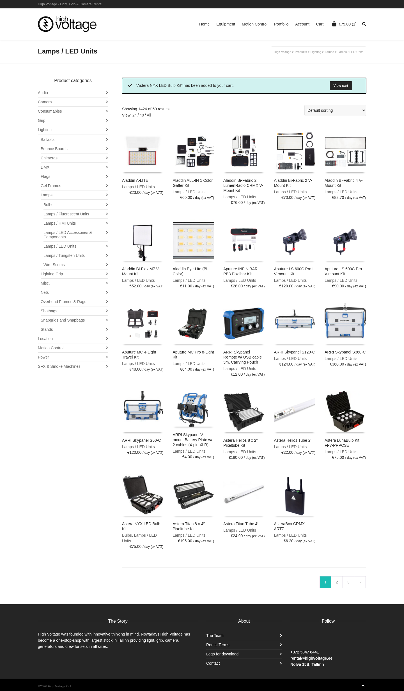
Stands (47, 329)
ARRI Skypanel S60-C (141, 440)
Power (43, 357)
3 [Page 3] (348, 582)
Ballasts (47, 139)
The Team (215, 635)
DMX (45, 167)
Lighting (45, 129)
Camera (45, 102)
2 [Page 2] (337, 582)
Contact (213, 663)
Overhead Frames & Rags (63, 301)
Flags (45, 176)
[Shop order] (335, 110)
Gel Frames (51, 185)
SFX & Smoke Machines (59, 366)
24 (134, 115)
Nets (45, 292)
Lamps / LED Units (138, 187)
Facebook (365, 4)
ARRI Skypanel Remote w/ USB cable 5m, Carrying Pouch (242, 357)
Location (45, 338)
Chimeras (49, 158)
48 (141, 115)
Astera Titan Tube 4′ (240, 524)
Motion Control (50, 348)
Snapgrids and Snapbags (63, 320)
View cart (341, 86)
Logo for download (222, 654)
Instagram (357, 4)
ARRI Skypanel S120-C (294, 352)
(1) (344, 23)
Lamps (46, 195)
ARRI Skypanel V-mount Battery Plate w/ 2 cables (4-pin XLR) (192, 439)
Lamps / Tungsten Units (64, 255)
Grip (41, 120)
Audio (43, 92)
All (149, 115)
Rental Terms (217, 645)
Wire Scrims (54, 264)
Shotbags (49, 311)
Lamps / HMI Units (59, 223)
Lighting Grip (52, 274)
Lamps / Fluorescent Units (66, 214)
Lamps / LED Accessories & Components (67, 234)
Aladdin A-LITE (135, 180)
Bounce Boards (54, 148)
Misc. (45, 283)
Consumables (50, 111)
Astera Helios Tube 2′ (292, 440)
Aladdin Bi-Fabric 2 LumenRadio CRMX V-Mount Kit (243, 185)
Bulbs (127, 535)
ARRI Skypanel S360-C (345, 352)
